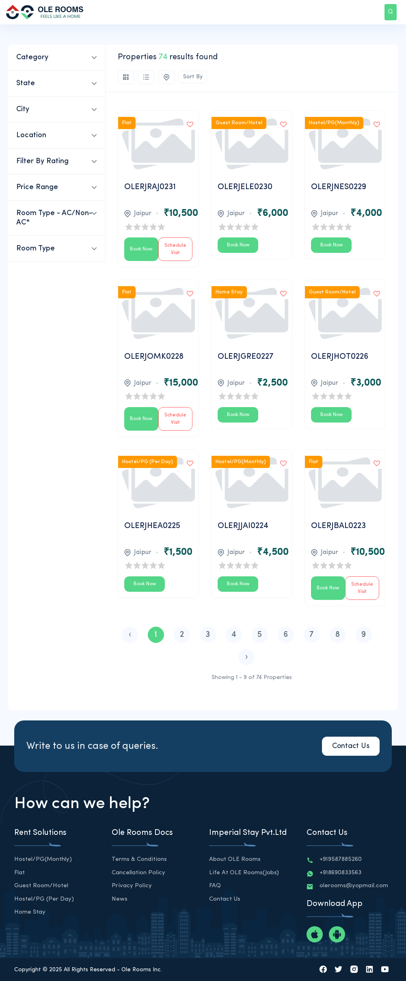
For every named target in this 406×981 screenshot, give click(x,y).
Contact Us (350, 746)
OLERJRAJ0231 (150, 187)
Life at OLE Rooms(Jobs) (244, 873)
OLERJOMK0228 (154, 357)
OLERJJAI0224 (243, 526)
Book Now (141, 249)
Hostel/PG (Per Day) (44, 899)
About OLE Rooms (235, 859)
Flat (19, 873)
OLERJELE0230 (245, 187)
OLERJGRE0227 (246, 357)
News (119, 899)
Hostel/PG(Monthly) (43, 859)
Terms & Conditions (139, 859)
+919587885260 (341, 859)
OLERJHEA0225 (152, 526)
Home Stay (29, 912)
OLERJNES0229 (338, 187)
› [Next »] (246, 657)
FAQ (215, 886)
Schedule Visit (175, 249)
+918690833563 (340, 873)
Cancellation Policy (138, 873)
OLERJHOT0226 (339, 357)
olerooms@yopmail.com (354, 886)
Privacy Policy (132, 886)
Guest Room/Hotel (41, 886)
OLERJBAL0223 (338, 526)
